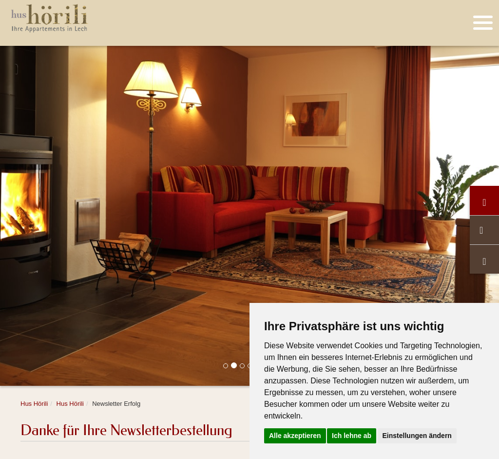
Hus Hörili (34, 403)
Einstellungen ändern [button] (417, 435)
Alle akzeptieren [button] (295, 435)
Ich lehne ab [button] (351, 435)
